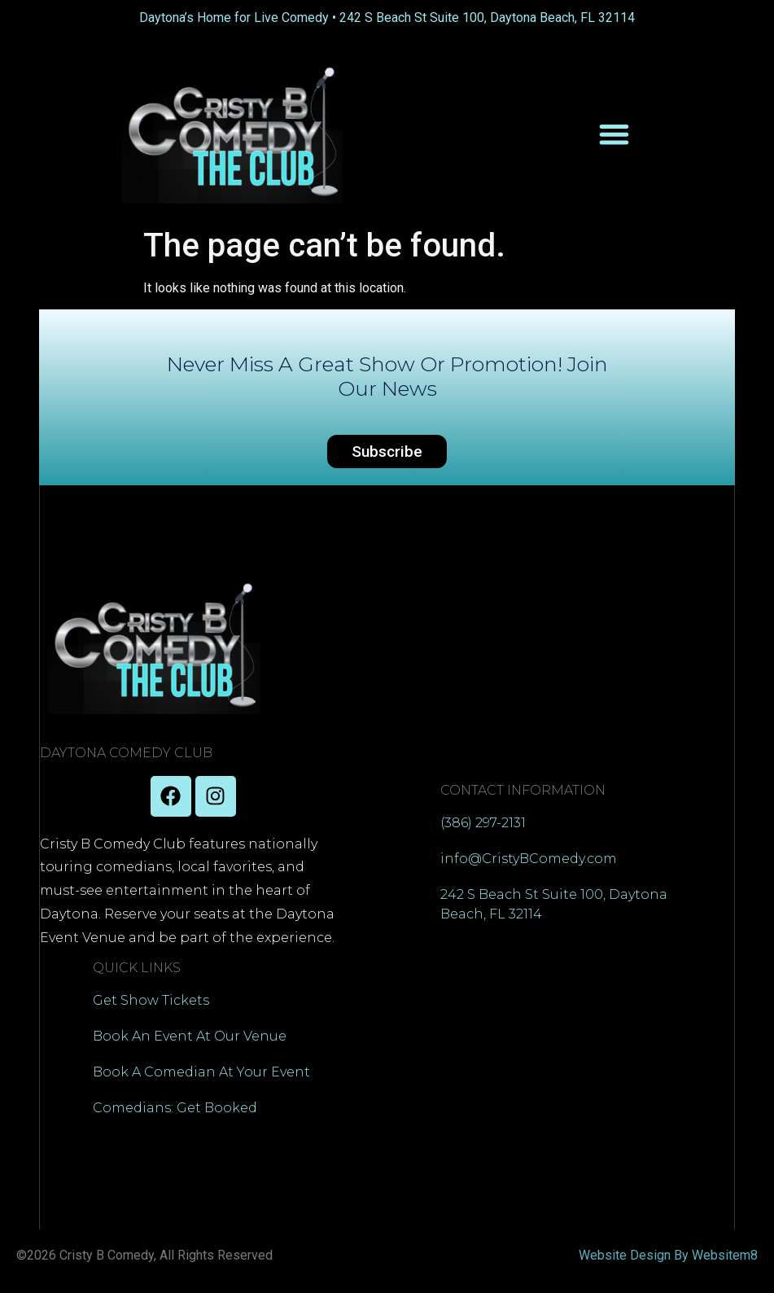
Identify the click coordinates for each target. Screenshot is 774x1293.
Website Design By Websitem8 (668, 1255)
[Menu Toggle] (614, 134)
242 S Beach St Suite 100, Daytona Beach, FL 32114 (487, 17)
